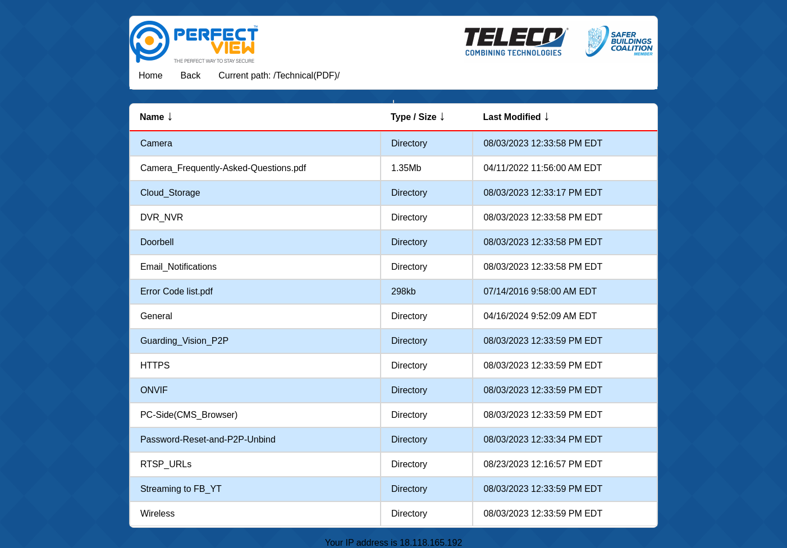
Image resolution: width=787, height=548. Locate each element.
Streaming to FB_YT (181, 489)
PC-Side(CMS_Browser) (188, 415)
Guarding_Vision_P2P (184, 341)
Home (151, 75)
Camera (156, 143)
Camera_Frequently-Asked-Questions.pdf (223, 168)
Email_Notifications (178, 266)
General (156, 316)
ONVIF (154, 390)
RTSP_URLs (165, 464)
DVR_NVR (161, 217)
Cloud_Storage (170, 192)
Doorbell (157, 242)
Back (191, 75)
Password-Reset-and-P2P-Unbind (208, 439)
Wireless (157, 513)
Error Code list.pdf (176, 291)
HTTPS (155, 365)
